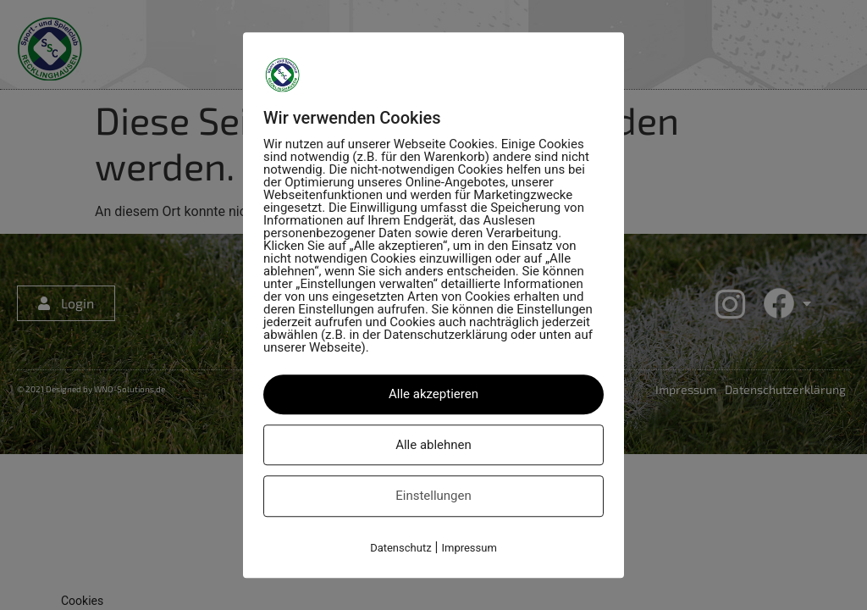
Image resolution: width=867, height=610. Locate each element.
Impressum (468, 547)
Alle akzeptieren (433, 394)
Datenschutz (400, 547)
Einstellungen (433, 495)
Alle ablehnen (433, 444)
